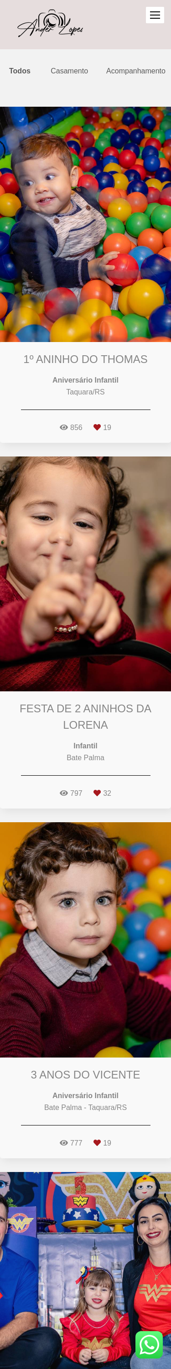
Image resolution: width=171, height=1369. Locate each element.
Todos (20, 71)
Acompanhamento (136, 71)
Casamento (69, 71)
